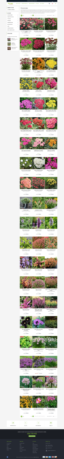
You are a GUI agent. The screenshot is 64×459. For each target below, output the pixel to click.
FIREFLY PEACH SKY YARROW (26, 190)
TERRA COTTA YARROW (51, 150)
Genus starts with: (49, 15)
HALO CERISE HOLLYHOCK (38, 329)
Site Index (21, 451)
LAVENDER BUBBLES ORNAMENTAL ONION (26, 369)
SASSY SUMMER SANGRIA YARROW (25, 130)
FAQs (33, 443)
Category (9, 18)
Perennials (8, 444)
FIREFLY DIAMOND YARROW (38, 170)
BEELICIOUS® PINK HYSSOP (51, 210)
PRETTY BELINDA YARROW (26, 110)
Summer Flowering (10, 9)
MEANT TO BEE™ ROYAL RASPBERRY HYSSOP (38, 310)
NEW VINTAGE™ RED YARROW (38, 31)
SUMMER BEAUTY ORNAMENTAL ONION (39, 350)
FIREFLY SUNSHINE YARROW (51, 190)
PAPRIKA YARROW (38, 90)
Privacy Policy (34, 447)
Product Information (35, 448)
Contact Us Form (48, 443)
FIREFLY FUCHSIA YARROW (51, 170)
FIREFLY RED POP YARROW (38, 190)
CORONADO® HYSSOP (38, 210)
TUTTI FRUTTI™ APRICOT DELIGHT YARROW (26, 31)
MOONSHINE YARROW (26, 90)
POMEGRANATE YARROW (51, 90)
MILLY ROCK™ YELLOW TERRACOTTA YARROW (38, 71)
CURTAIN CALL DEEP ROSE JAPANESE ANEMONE (51, 409)
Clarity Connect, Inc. (36, 457)
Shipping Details (35, 452)
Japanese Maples (9, 448)
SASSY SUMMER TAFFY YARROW (51, 130)
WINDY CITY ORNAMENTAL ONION (14, 38)
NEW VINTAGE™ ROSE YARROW (51, 31)
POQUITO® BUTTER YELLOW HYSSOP (51, 310)
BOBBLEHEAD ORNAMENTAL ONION (51, 349)
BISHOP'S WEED (26, 210)
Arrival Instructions (35, 444)
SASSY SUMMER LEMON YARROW (51, 110)
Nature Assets (10, 24)
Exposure (9, 20)
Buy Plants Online (22, 443)
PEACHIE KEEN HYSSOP (26, 289)
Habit (8, 26)
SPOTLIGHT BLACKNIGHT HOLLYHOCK (26, 330)
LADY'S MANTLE (51, 329)
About (20, 444)
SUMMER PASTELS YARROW (38, 150)
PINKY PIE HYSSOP (38, 289)
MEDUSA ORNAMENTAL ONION (38, 369)
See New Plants (9, 443)
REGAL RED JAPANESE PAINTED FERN (14, 47)
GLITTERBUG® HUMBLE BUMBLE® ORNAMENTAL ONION (26, 389)
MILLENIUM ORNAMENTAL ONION (51, 369)
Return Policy (34, 451)
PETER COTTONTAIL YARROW (26, 170)
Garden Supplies (22, 447)
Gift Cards (21, 448)
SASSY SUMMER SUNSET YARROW (38, 130)
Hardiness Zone (10, 22)
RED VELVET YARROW (38, 110)
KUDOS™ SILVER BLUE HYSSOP (26, 269)
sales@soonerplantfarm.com (51, 450)
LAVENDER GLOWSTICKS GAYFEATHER (13, 43)
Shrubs (7, 447)
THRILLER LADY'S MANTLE (26, 349)
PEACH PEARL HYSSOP (51, 269)
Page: (31, 15)
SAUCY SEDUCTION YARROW (26, 150)
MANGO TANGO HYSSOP (38, 269)
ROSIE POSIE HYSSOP (26, 309)
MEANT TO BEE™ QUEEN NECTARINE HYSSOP (51, 290)
